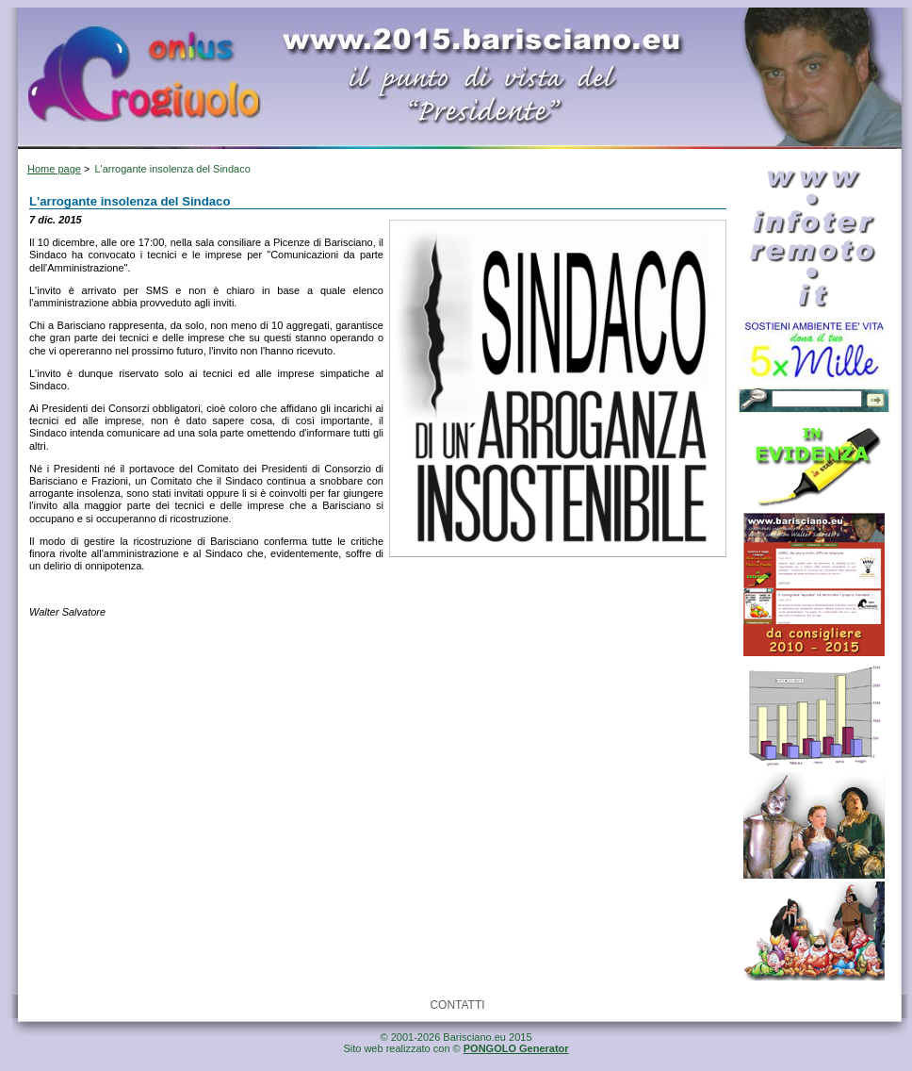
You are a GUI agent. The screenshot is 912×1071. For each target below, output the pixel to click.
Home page (54, 168)
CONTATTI (457, 1005)
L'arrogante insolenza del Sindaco (172, 168)
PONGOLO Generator (516, 1048)
